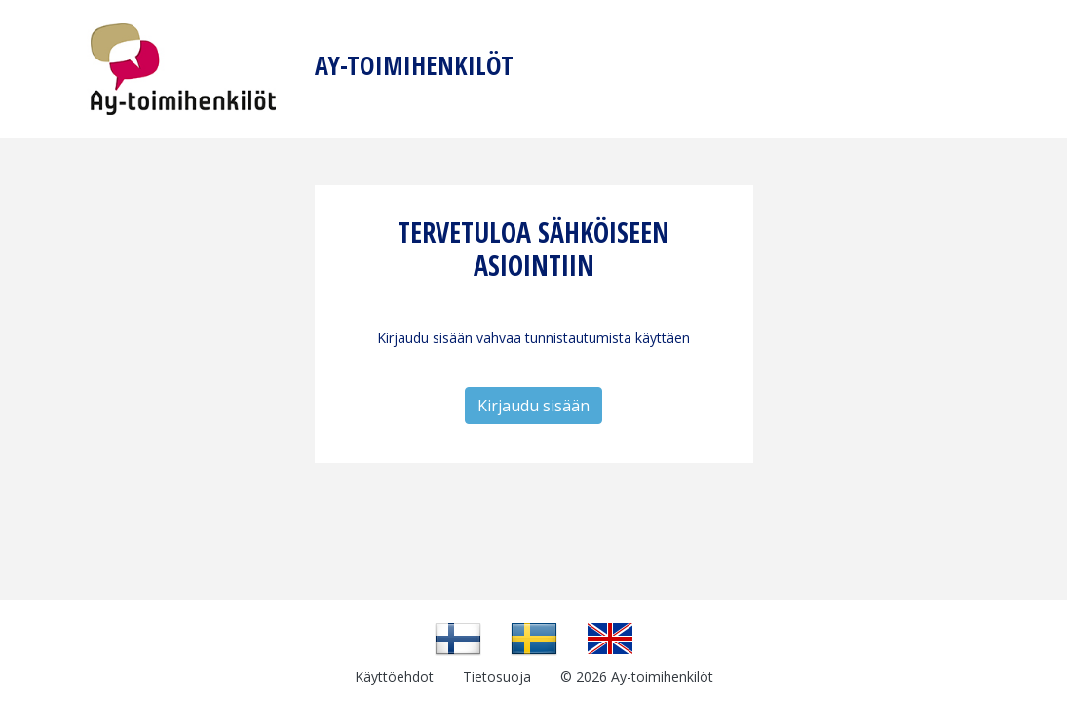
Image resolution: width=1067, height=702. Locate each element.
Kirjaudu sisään (533, 405)
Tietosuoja (497, 676)
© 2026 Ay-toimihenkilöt (636, 676)
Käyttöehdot (394, 676)
